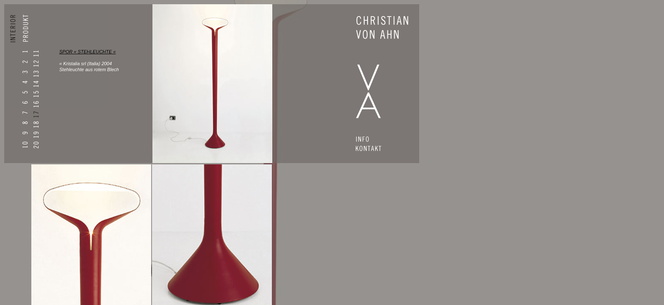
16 (36, 104)
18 (36, 124)
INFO (374, 140)
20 (36, 145)
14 (36, 84)
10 (25, 144)
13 (36, 74)
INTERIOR (15, 32)
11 (36, 53)
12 (36, 63)
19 (36, 135)
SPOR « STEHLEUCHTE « (87, 51)
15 (36, 94)
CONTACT (374, 149)
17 (36, 114)
